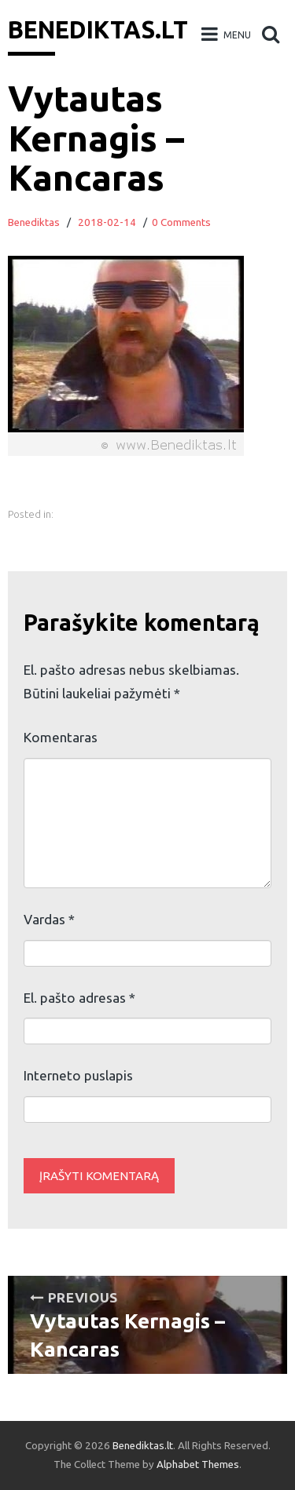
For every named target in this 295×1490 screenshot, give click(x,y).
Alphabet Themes (198, 1464)
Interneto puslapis (78, 1075)
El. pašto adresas (79, 997)
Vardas (49, 919)
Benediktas (34, 222)
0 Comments (181, 222)
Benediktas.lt (98, 29)
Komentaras (61, 737)
